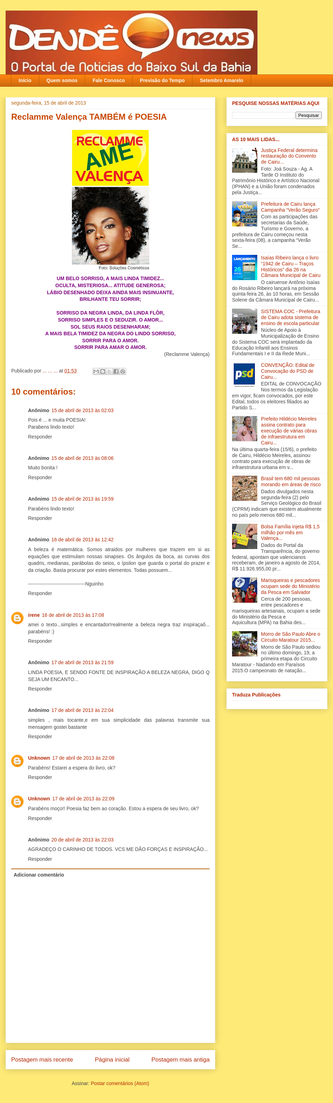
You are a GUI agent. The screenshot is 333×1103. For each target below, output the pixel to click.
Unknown (39, 758)
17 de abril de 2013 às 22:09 (83, 798)
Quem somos (62, 80)
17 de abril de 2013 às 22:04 (83, 710)
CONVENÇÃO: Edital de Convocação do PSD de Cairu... (288, 371)
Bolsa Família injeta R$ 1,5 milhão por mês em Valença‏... (290, 532)
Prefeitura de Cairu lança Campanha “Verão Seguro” (290, 207)
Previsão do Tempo (162, 80)
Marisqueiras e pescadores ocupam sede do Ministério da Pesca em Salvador (290, 586)
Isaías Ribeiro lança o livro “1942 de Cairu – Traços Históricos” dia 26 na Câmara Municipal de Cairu (291, 266)
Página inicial (112, 1059)
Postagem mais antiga (180, 1059)
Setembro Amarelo (221, 80)
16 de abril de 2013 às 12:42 (83, 539)
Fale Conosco (109, 80)
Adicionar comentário (39, 875)
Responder (40, 437)
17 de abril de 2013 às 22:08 (83, 758)
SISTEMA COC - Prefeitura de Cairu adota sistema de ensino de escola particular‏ (290, 317)
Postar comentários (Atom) (120, 1083)
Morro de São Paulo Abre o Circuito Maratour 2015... (290, 637)
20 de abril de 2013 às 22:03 (83, 840)
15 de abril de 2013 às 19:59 (83, 499)
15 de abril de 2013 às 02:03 (83, 410)
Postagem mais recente (42, 1059)
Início (25, 80)
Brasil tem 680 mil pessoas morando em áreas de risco (291, 481)
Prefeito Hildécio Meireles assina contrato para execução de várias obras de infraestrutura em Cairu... (289, 430)
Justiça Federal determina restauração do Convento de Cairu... (289, 156)
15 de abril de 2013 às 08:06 (83, 458)
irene (34, 615)
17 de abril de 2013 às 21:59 (83, 662)
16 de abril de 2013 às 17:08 (73, 615)
